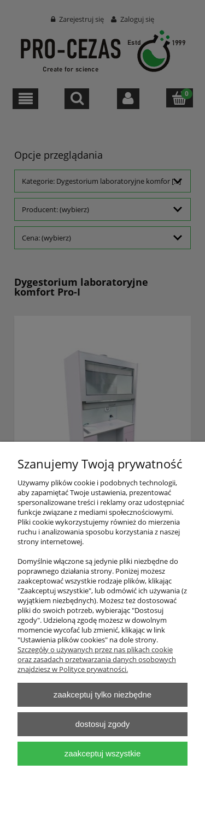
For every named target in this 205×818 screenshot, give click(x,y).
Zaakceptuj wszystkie (102, 753)
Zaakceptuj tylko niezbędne (102, 694)
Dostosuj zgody (102, 724)
